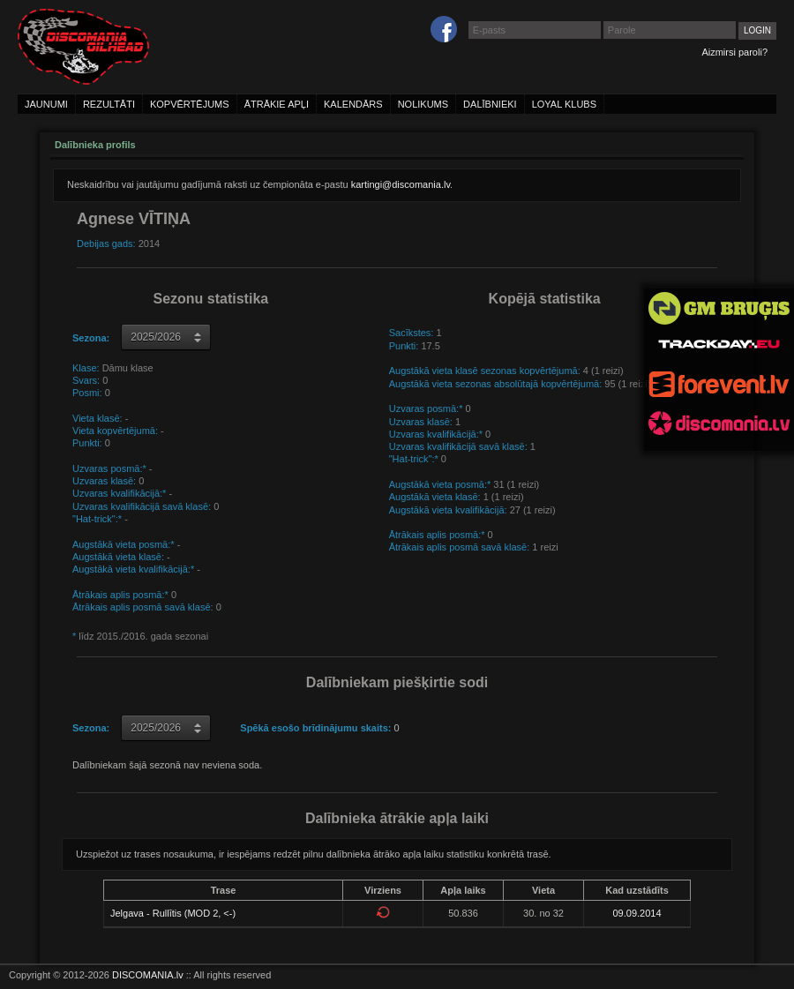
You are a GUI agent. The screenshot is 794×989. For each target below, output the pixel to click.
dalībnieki (490, 104)
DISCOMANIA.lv (148, 975)
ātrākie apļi (276, 104)
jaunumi (46, 104)
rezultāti (109, 104)
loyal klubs (564, 104)
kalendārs (353, 104)
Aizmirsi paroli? (734, 52)
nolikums (423, 104)
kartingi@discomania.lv (400, 184)
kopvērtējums (189, 104)
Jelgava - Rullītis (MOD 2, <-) (173, 913)
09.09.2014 (636, 913)
